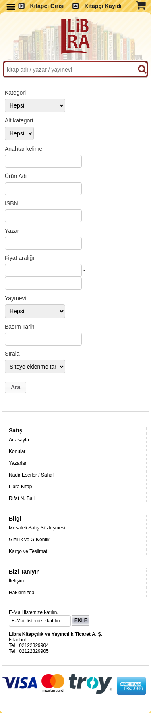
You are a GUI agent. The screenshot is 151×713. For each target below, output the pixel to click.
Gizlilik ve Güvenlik (29, 539)
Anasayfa (19, 440)
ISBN (11, 203)
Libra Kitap (20, 486)
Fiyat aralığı (19, 258)
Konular (17, 451)
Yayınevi (15, 298)
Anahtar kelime (23, 149)
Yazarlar (18, 463)
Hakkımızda (21, 592)
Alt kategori (19, 120)
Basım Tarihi (20, 326)
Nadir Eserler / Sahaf (31, 475)
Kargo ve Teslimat (28, 551)
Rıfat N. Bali (22, 498)
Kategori (15, 92)
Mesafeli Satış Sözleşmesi (37, 528)
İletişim (16, 581)
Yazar (12, 231)
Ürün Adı (16, 176)
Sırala (12, 353)
